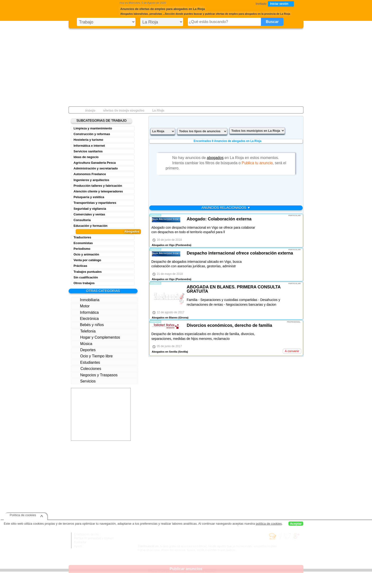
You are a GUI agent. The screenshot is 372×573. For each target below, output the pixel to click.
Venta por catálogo (87, 260)
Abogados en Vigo (163, 245)
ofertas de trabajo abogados (123, 110)
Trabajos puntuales (88, 271)
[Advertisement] (186, 66)
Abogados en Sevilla (164, 351)
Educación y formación (90, 225)
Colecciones (87, 368)
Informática (86, 312)
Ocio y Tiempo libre (92, 356)
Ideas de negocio (86, 157)
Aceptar (296, 523)
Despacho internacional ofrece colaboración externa (240, 253)
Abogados (132, 231)
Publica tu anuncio (257, 163)
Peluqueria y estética (89, 197)
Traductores (82, 237)
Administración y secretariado (96, 168)
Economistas (83, 243)
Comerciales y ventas (89, 214)
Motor (81, 306)
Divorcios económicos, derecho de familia (229, 325)
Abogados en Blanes (165, 317)
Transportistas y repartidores (95, 203)
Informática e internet (89, 145)
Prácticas (80, 266)
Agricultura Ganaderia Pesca (95, 162)
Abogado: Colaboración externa (219, 219)
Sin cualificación (86, 277)
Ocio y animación (86, 254)
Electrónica (86, 318)
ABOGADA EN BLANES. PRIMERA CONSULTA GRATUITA (233, 289)
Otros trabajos (84, 283)
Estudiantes (86, 362)
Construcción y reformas (92, 134)
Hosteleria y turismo (88, 139)
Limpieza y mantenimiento (93, 128)
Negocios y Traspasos (95, 375)
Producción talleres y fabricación (98, 185)
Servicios (84, 381)
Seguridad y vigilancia (90, 208)
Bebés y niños (88, 324)
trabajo (90, 110)
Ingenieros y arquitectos (91, 180)
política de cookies (269, 523)
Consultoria (82, 220)
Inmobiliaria (86, 299)
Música (82, 343)
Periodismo (82, 248)
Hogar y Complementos (96, 337)
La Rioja (158, 110)
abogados (215, 158)
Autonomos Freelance (90, 174)
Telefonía (85, 331)
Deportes (84, 349)
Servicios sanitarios (88, 151)
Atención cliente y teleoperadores (98, 191)
